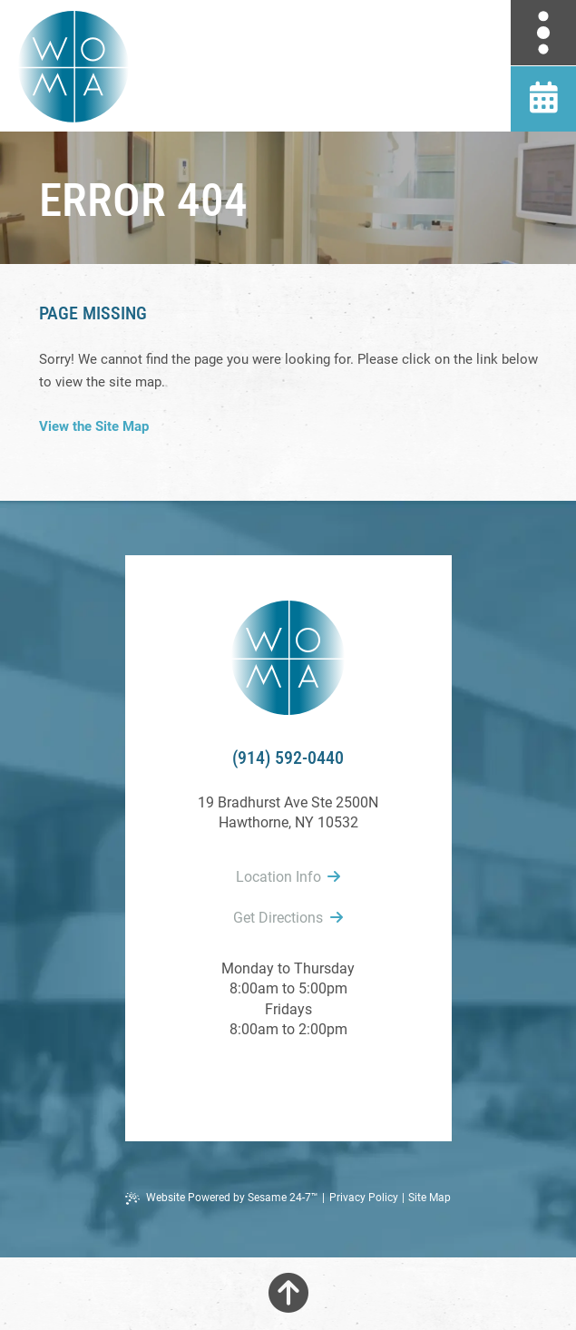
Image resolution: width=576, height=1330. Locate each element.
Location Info (288, 876)
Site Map (429, 1197)
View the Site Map (94, 426)
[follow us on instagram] (328, 1078)
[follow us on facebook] (248, 1078)
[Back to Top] (288, 1293)
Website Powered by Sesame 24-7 (221, 1198)
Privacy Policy (363, 1197)
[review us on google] (288, 1078)
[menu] (543, 32)
